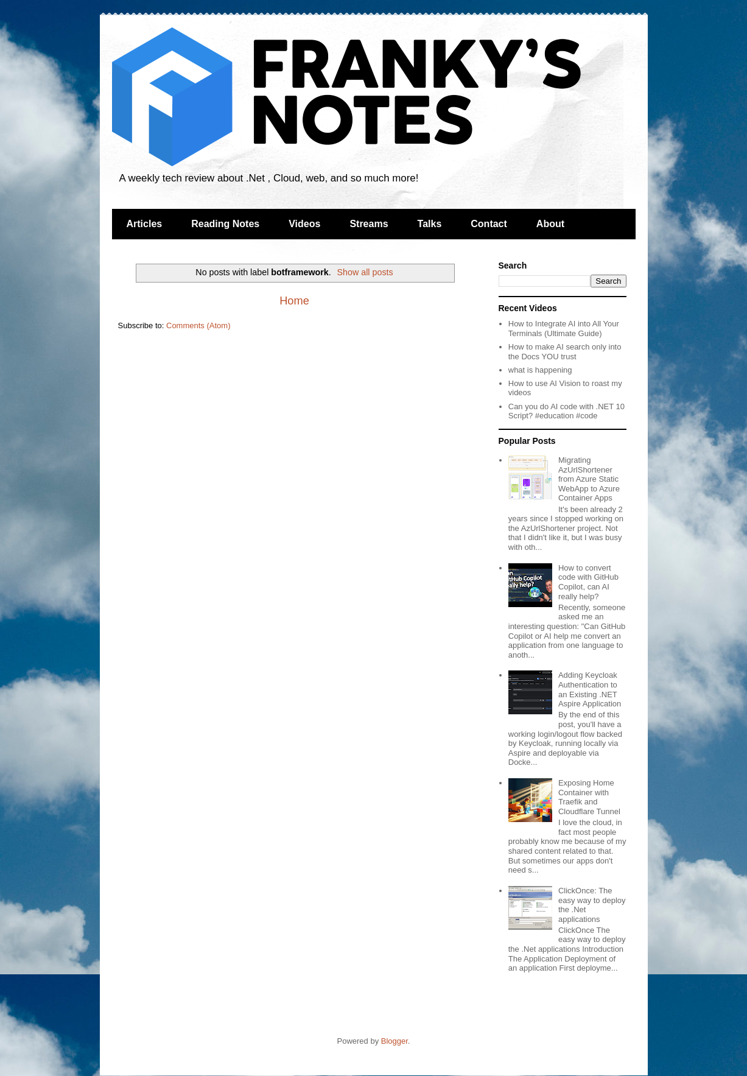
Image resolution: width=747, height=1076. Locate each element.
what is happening (540, 369)
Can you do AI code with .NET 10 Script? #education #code (566, 411)
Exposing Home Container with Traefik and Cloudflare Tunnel (589, 797)
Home (294, 301)
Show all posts (365, 272)
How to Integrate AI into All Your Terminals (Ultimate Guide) (563, 328)
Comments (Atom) (198, 325)
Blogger (394, 1041)
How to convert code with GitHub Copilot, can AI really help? (588, 582)
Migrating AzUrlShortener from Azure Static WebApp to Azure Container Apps (589, 478)
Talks (430, 224)
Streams (368, 224)
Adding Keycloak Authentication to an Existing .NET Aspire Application (589, 689)
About (550, 224)
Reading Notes (225, 224)
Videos (304, 224)
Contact (489, 224)
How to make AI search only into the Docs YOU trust (565, 351)
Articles (145, 224)
